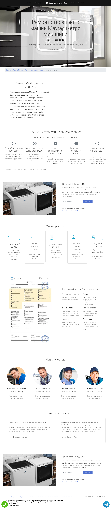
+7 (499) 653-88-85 (55, 40)
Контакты (81, 3)
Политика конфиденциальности (47, 497)
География (38, 3)
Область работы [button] (67, 497)
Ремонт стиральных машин (34, 70)
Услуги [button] (28, 3)
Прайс (73, 3)
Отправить (87, 201)
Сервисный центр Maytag (14, 70)
